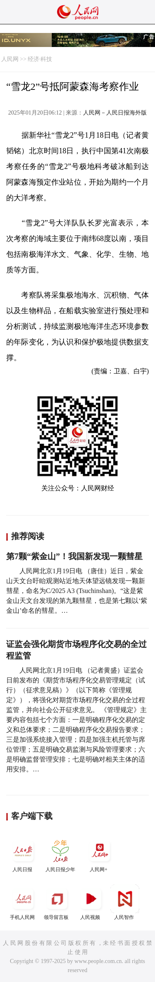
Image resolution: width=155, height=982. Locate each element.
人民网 (10, 59)
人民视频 (90, 902)
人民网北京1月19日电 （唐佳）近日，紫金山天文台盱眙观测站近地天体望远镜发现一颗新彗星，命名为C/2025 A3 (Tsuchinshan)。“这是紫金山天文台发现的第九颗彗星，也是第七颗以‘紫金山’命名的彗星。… (76, 590)
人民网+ (99, 854)
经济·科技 (40, 59)
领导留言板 (57, 902)
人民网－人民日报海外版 (115, 113)
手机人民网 (23, 902)
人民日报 (23, 854)
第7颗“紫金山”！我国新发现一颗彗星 (74, 556)
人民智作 (124, 902)
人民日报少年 (60, 854)
